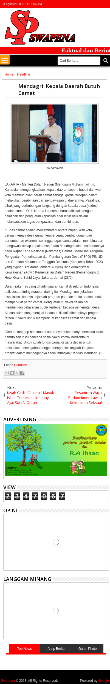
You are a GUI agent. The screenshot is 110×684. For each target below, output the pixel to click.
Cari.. (105, 61)
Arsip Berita (55, 649)
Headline (20, 365)
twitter (76, 4)
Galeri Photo (87, 649)
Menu (5, 60)
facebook (84, 4)
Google (103, 681)
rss (98, 4)
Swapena (8, 681)
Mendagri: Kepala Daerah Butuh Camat (59, 89)
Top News (24, 649)
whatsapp (105, 4)
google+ (91, 4)
